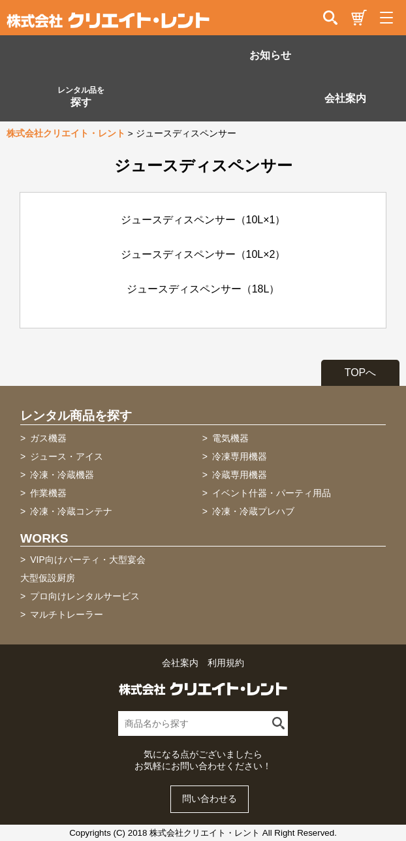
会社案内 (345, 98)
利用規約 (226, 663)
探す (80, 97)
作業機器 (48, 493)
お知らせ (270, 55)
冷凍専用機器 (239, 456)
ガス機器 (48, 438)
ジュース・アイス (66, 456)
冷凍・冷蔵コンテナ (71, 511)
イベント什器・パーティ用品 (271, 493)
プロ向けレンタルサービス (85, 596)
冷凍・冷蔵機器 (62, 474)
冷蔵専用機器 (239, 474)
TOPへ (361, 372)
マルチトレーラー (66, 614)
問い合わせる (209, 799)
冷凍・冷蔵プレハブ (253, 511)
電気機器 (230, 438)
